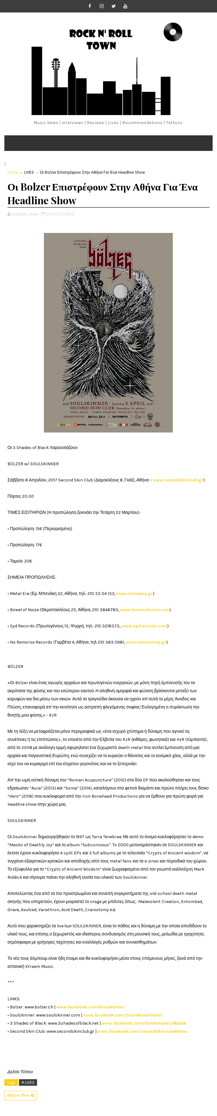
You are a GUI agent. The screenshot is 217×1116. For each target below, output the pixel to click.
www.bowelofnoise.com (144, 609)
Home (12, 172)
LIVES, (69, 214)
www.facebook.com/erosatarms (90, 1007)
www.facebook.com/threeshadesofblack (144, 1023)
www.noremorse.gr (146, 642)
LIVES (29, 172)
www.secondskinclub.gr (178, 480)
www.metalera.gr (134, 593)
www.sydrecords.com (144, 626)
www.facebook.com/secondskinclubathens (142, 1031)
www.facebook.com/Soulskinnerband (122, 1015)
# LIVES (28, 1082)
